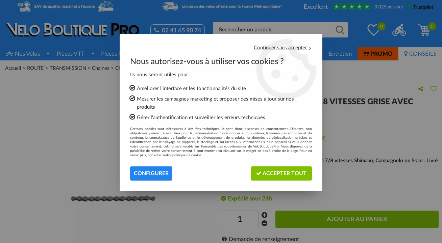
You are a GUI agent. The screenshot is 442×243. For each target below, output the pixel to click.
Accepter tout (281, 173)
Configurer (151, 173)
